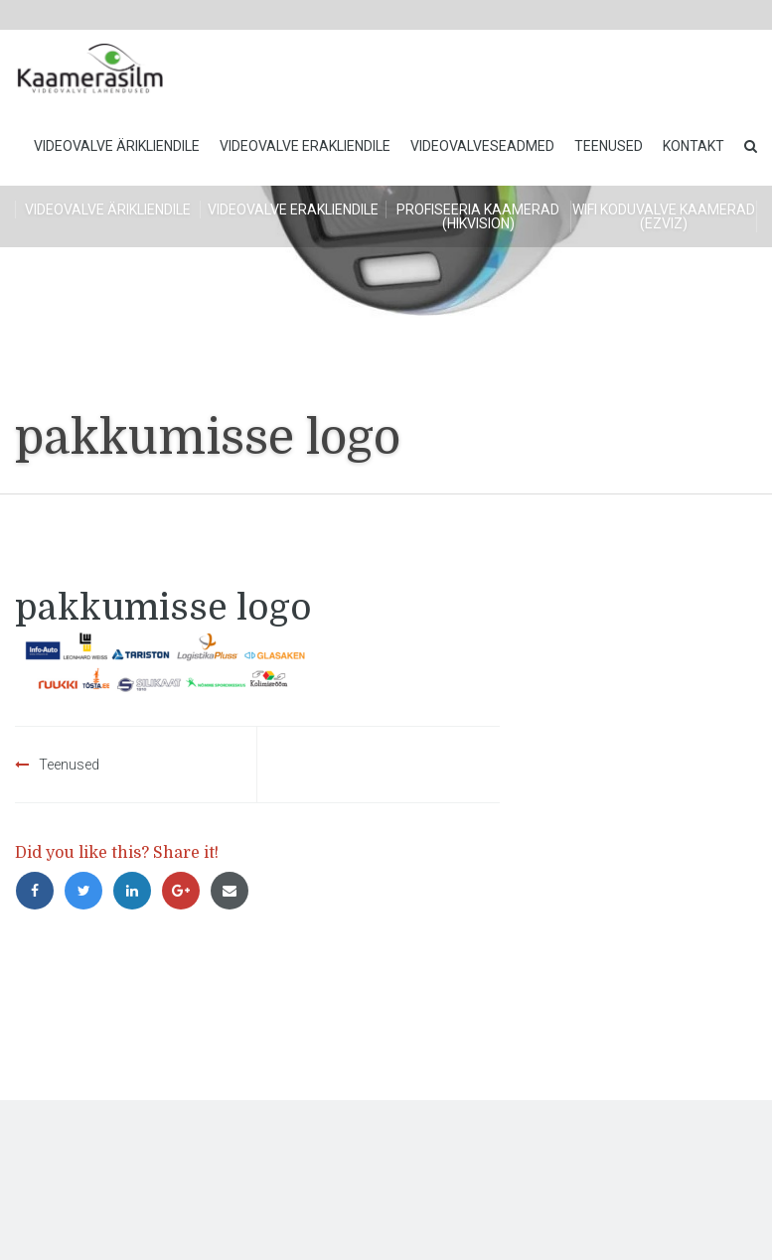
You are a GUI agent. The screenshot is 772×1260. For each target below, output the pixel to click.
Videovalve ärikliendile (117, 146)
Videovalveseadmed (482, 146)
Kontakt (693, 146)
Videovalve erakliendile (305, 146)
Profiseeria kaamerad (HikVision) (477, 216)
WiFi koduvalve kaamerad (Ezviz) (663, 216)
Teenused (608, 146)
